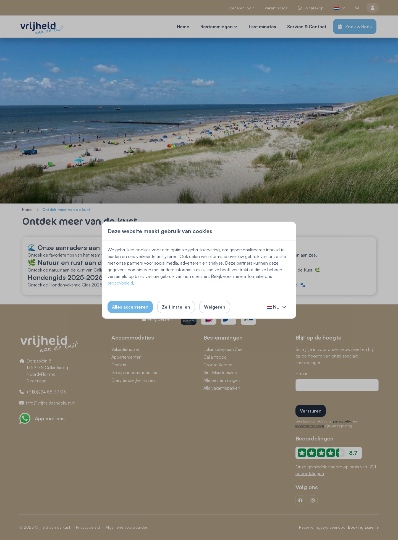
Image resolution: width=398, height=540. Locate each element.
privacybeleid (120, 283)
